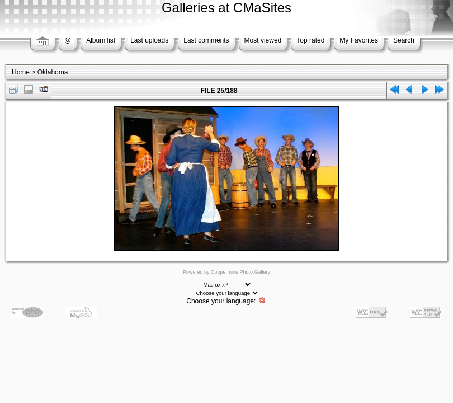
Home (21, 72)
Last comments (206, 40)
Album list (100, 40)
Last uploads (149, 40)
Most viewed (263, 40)
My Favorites (358, 40)
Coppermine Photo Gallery (240, 272)
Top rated (310, 40)
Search (403, 40)
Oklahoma (52, 72)
